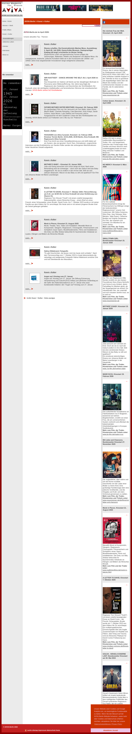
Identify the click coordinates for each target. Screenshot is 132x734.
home (58, 730)
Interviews (5, 50)
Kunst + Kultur (7, 34)
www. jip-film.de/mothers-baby (114, 369)
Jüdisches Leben (8, 42)
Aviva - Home (7, 21)
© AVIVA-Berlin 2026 (10, 727)
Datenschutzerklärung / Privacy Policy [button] (108, 724)
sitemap (35, 730)
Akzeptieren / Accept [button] (110, 730)
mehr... (28, 65)
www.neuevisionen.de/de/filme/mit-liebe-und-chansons (116, 501)
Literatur (5, 46)
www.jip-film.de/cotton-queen (114, 159)
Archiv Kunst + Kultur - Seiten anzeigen (41, 298)
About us (5, 55)
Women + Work (7, 25)
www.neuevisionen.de (111, 95)
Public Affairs (6, 30)
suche (29, 730)
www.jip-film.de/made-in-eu (113, 434)
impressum (42, 730)
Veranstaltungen (8, 38)
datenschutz (51, 730)
